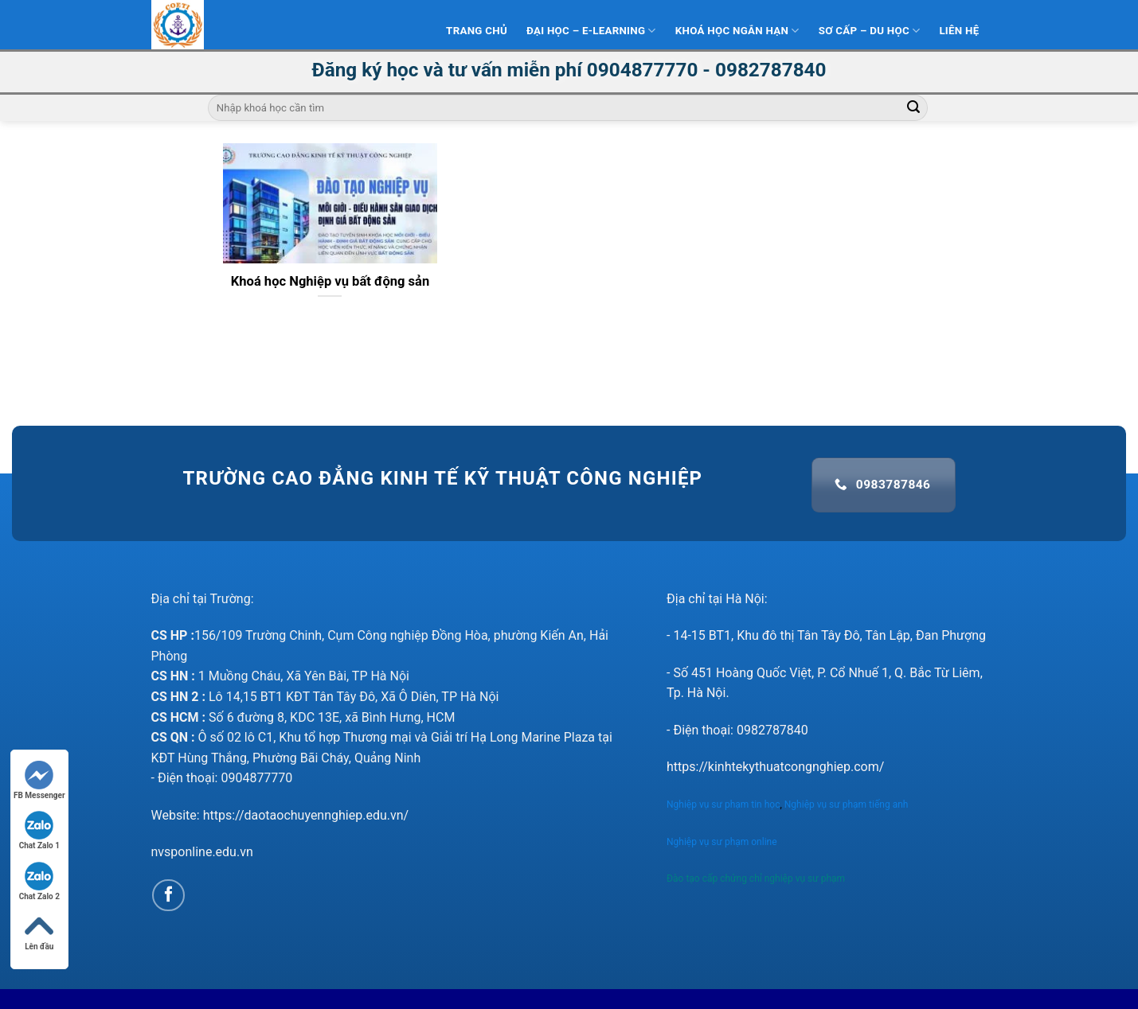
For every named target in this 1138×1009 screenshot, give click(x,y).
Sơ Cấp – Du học (870, 30)
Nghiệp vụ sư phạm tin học (723, 804)
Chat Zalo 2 (39, 881)
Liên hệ (959, 31)
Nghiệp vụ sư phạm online (722, 841)
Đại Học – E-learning (591, 30)
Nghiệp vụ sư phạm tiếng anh (847, 804)
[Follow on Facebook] (168, 895)
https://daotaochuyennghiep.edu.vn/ (306, 815)
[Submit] (913, 108)
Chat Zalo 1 (39, 830)
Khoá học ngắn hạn (737, 30)
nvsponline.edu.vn (202, 851)
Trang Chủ (476, 31)
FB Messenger (39, 780)
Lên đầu (39, 931)
